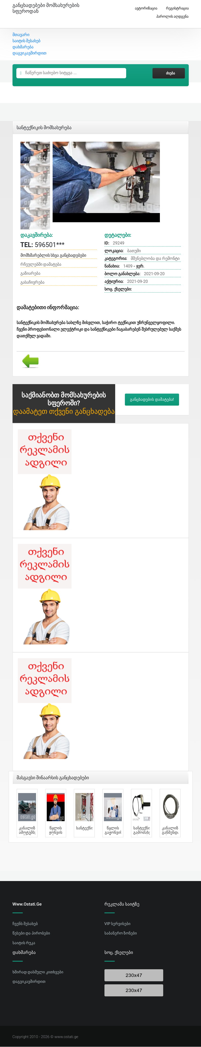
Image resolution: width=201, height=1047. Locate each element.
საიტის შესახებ (27, 41)
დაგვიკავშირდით (29, 53)
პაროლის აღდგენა (170, 16)
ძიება (168, 74)
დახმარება (23, 47)
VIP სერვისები (117, 924)
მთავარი (21, 35)
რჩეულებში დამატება (41, 264)
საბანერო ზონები (120, 933)
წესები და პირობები (31, 933)
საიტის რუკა (24, 943)
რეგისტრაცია (175, 8)
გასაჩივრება (32, 282)
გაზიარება (30, 273)
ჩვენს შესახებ (25, 924)
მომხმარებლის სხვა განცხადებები (53, 255)
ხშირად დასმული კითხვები (38, 972)
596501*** (42, 245)
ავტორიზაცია (144, 8)
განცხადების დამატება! (152, 400)
